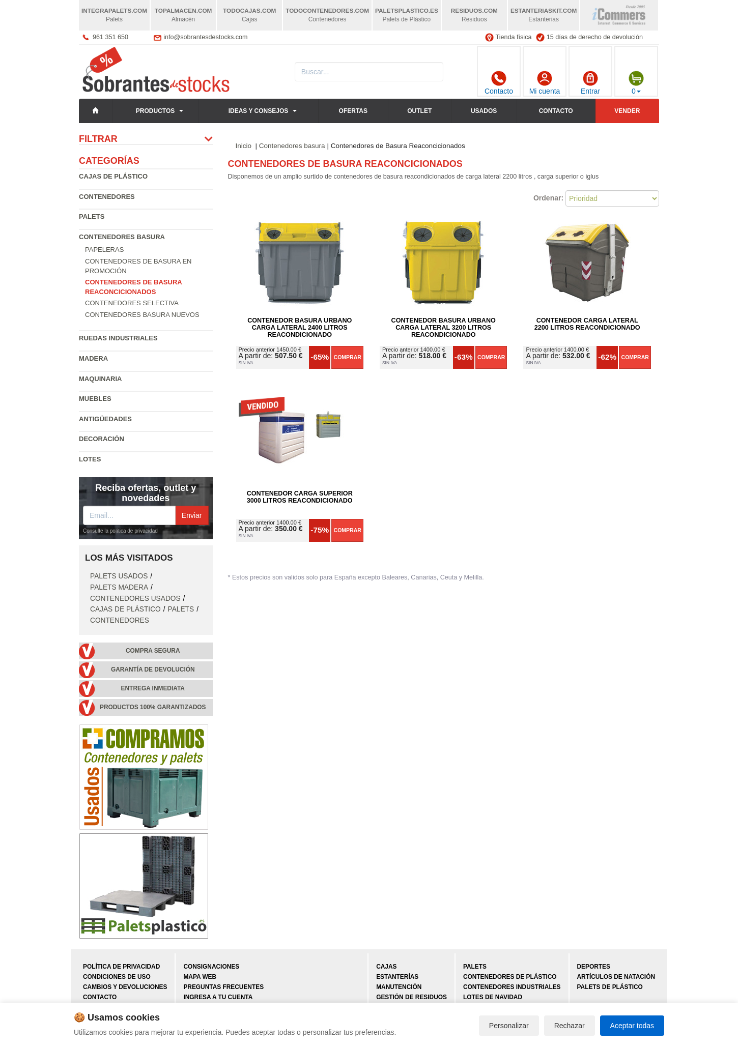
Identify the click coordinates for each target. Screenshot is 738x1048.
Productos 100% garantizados (153, 707)
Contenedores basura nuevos (142, 314)
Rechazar (569, 1026)
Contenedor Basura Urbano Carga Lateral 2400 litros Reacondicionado (299, 327)
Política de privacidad (121, 966)
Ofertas (353, 110)
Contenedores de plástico (510, 976)
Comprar (347, 357)
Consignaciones (211, 966)
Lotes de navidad (492, 997)
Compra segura (153, 650)
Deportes (593, 966)
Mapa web (199, 976)
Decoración (101, 439)
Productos (155, 110)
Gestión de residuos (411, 997)
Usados (484, 110)
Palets (91, 216)
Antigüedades (105, 419)
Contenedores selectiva (132, 303)
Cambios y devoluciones (125, 987)
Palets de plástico (610, 987)
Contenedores (107, 196)
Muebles (95, 398)
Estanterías (397, 976)
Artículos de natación (616, 976)
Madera (93, 358)
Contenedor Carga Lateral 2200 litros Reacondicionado (587, 324)
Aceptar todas (632, 1026)
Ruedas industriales (118, 338)
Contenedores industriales (512, 987)
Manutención (398, 987)
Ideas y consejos (259, 110)
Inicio (244, 146)
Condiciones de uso (117, 976)
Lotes (90, 459)
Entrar (590, 83)
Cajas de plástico (113, 176)
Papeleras (104, 249)
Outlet (419, 110)
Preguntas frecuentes (223, 987)
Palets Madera (119, 587)
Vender (627, 110)
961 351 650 (110, 37)
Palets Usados (119, 576)
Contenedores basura (122, 237)
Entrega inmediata (153, 688)
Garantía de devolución (153, 669)
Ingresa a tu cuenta (217, 997)
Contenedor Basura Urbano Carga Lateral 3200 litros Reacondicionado (443, 327)
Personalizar (509, 1026)
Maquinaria (100, 379)
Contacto (499, 83)
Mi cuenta (544, 83)
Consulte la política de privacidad (120, 531)
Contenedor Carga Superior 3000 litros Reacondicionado (300, 497)
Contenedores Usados (135, 598)
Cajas (386, 966)
